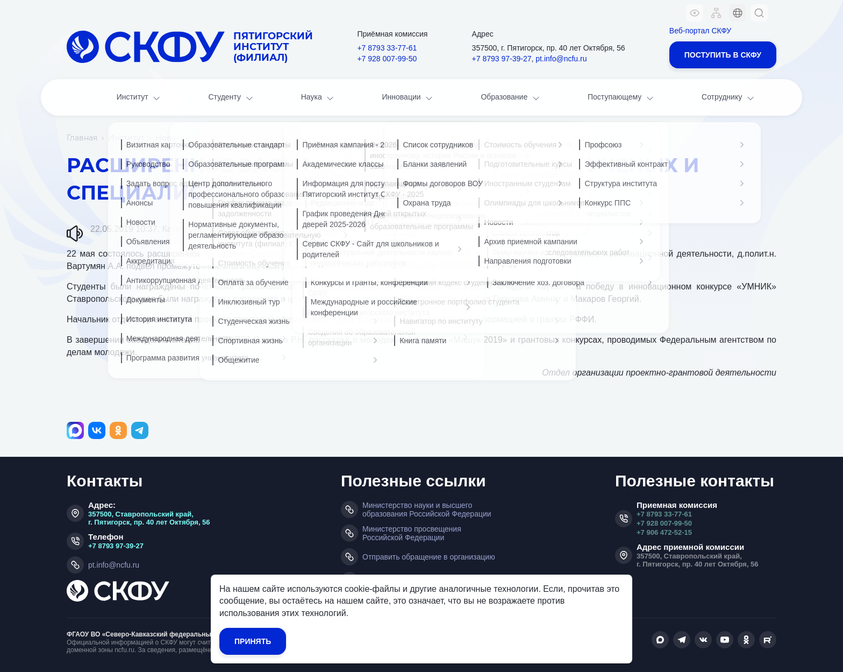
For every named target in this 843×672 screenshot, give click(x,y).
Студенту (231, 98)
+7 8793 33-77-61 (387, 48)
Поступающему (621, 98)
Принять (252, 641)
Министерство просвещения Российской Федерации (411, 533)
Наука (318, 98)
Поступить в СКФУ (722, 55)
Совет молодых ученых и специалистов (315, 229)
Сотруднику (729, 98)
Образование (511, 98)
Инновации (408, 98)
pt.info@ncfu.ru (561, 58)
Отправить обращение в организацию (428, 557)
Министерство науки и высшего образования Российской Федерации (426, 509)
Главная (82, 138)
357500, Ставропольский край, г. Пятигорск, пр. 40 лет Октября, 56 (149, 518)
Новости (172, 138)
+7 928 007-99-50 (387, 58)
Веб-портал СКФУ (700, 30)
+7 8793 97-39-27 (502, 58)
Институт (139, 98)
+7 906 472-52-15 (664, 532)
